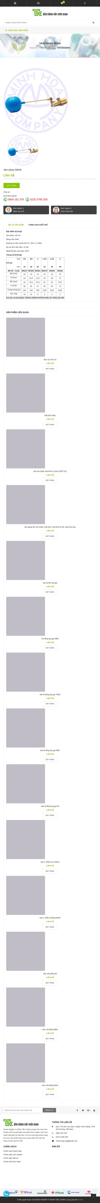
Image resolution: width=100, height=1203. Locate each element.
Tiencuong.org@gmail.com (66, 1141)
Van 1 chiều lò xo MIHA (50, 862)
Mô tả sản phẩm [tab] (16, 225)
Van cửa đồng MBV (50, 1029)
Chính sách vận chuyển (13, 1155)
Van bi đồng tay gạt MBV (50, 750)
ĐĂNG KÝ (49, 1110)
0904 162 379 (16, 199)
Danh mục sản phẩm (16, 30)
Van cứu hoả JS (50, 360)
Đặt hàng (12, 185)
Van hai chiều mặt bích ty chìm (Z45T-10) (49, 471)
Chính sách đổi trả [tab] (38, 225)
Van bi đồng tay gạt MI (50, 806)
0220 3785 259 (38, 199)
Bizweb (80, 1200)
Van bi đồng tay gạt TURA (50, 694)
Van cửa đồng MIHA (50, 1085)
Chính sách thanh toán (12, 1151)
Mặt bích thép (50, 415)
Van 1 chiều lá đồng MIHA (49, 918)
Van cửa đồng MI (50, 974)
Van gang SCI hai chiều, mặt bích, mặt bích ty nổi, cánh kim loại (50, 527)
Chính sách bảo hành (12, 1162)
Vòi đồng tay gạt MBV (50, 639)
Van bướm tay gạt (50, 583)
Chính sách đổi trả (10, 1158)
